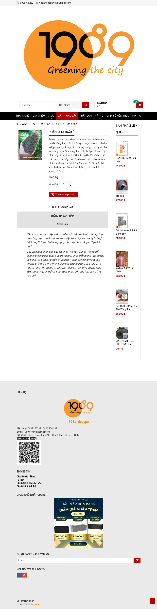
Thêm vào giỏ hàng (65, 194)
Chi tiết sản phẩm (62, 207)
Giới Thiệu (39, 115)
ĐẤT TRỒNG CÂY (67, 115)
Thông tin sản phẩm (62, 215)
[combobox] (69, 104)
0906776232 (25, 2)
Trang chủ (22, 115)
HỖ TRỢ (136, 115)
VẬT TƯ (99, 115)
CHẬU (51, 115)
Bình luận (62, 224)
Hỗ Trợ (20, 480)
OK (137, 560)
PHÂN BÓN (86, 115)
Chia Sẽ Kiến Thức (26, 476)
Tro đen (120, 196)
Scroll (152, 601)
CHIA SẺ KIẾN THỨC (118, 115)
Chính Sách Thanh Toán (29, 483)
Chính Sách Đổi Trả (26, 486)
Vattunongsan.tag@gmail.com (53, 2)
